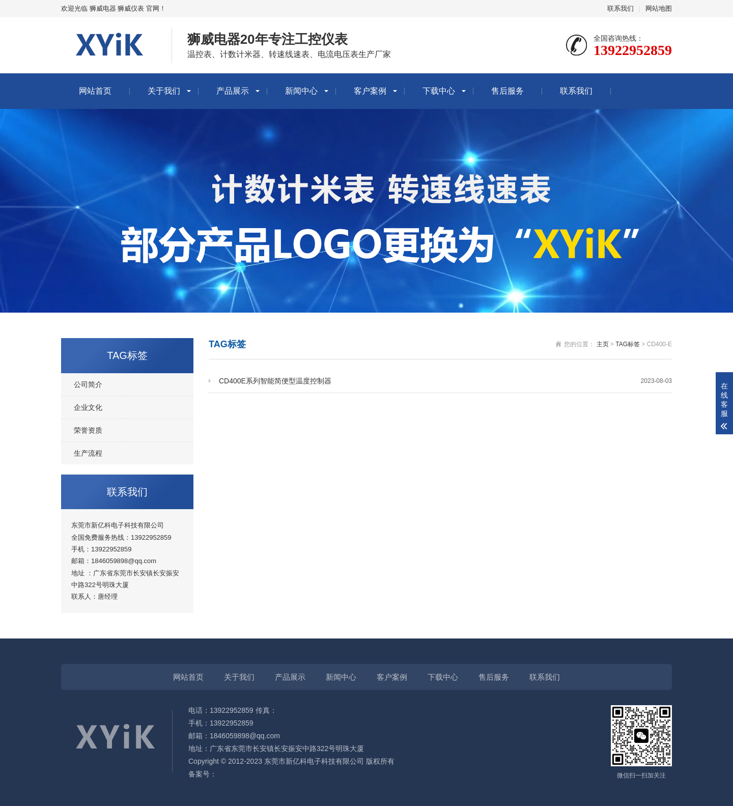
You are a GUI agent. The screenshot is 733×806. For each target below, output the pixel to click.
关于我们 (164, 91)
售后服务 (507, 91)
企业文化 (88, 407)
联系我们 (620, 8)
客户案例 (370, 91)
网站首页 (95, 91)
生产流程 (88, 453)
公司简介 (88, 384)
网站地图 (658, 8)
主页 (603, 344)
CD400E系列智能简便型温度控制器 (445, 381)
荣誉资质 (88, 430)
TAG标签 (627, 344)
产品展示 (232, 91)
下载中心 (438, 91)
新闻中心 (301, 91)
